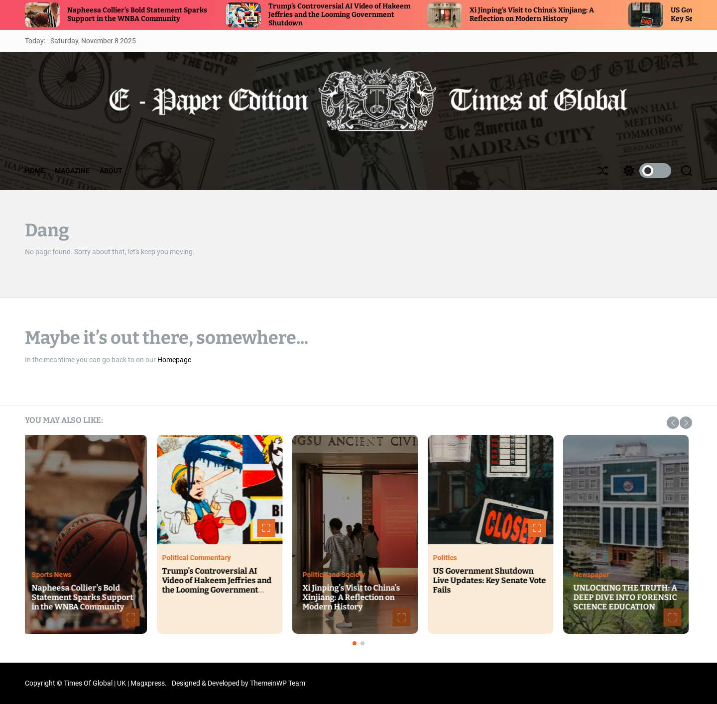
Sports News (55, 574)
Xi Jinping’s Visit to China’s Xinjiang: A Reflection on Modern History (532, 14)
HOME (35, 171)
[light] (644, 170)
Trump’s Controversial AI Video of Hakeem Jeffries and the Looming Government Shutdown (339, 14)
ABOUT (111, 171)
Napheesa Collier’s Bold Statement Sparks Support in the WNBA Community (137, 14)
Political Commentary (199, 557)
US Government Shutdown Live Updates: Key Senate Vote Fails (492, 580)
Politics (448, 557)
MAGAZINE (72, 171)
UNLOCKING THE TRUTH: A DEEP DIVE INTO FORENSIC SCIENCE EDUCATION (628, 597)
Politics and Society (337, 574)
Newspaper (594, 574)
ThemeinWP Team (277, 683)
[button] (673, 422)
